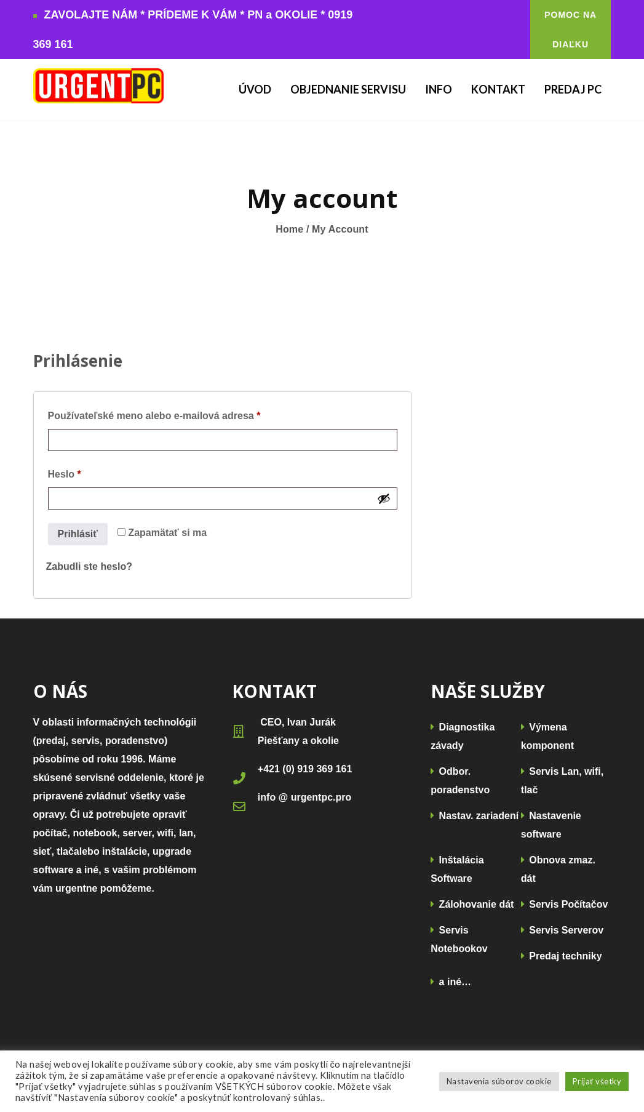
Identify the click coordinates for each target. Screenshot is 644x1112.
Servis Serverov (562, 930)
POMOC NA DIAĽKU (570, 29)
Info (438, 89)
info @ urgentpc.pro (304, 797)
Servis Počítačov (564, 904)
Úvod (255, 89)
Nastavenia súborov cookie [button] (499, 1081)
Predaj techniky (561, 956)
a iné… (451, 982)
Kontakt (498, 89)
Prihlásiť (78, 534)
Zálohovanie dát (472, 904)
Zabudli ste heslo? (89, 566)
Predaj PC (573, 89)
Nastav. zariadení (475, 815)
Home (289, 229)
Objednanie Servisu (348, 89)
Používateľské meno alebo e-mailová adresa (173, 413)
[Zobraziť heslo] (384, 498)
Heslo (83, 472)
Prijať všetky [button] (597, 1081)
